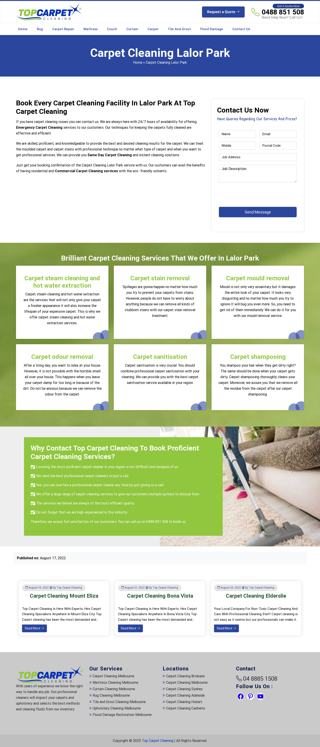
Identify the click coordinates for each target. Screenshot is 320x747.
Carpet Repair (63, 29)
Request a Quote (223, 12)
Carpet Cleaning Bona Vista (160, 596)
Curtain (132, 29)
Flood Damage (211, 29)
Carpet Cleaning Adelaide (185, 695)
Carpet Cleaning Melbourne (113, 676)
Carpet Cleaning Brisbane (185, 676)
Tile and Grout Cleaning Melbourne (119, 702)
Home (23, 29)
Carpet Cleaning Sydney (184, 689)
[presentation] (245, 192)
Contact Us (241, 29)
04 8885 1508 (260, 678)
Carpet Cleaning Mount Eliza (64, 596)
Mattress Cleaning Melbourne (115, 682)
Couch (112, 29)
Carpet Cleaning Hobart (184, 702)
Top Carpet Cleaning (157, 741)
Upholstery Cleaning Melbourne (117, 708)
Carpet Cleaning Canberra (185, 708)
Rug (40, 29)
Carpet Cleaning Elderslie (256, 596)
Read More (34, 628)
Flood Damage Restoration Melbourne (122, 715)
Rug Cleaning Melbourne (111, 695)
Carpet (153, 29)
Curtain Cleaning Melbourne (114, 689)
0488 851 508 (283, 12)
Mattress (91, 29)
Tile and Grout (179, 29)
